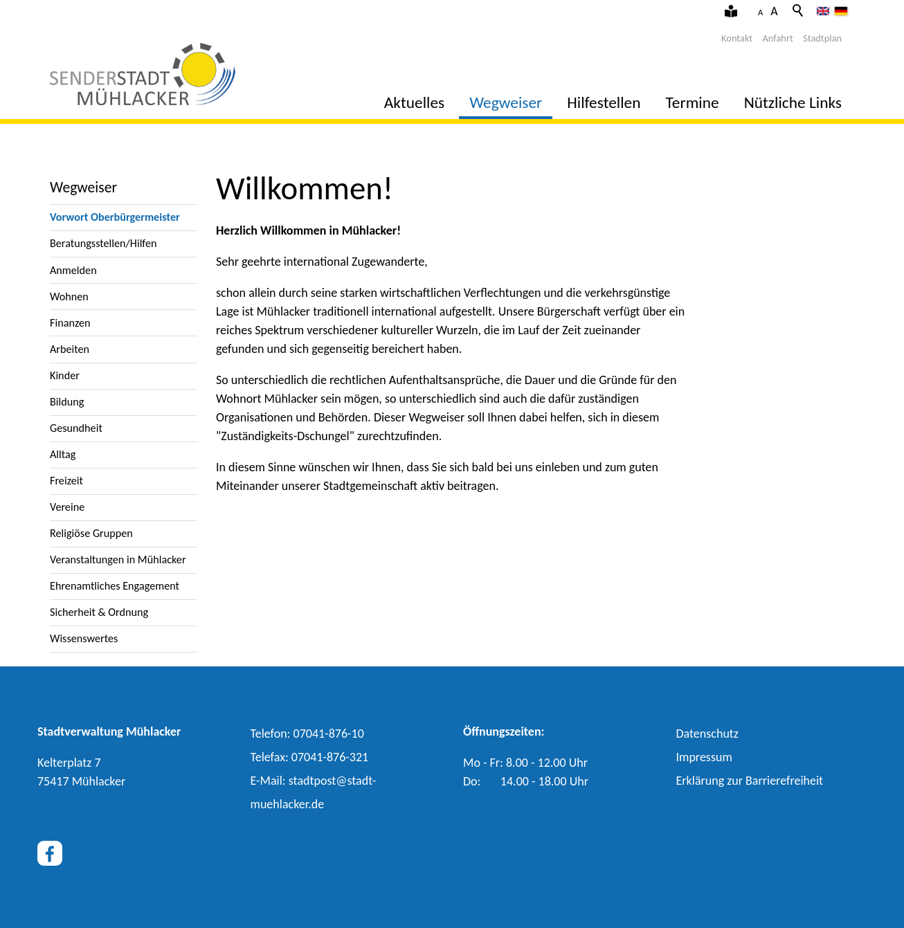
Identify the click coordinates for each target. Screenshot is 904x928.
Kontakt (736, 38)
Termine (692, 102)
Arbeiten (69, 349)
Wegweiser (505, 102)
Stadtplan (822, 38)
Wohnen (69, 296)
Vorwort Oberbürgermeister (115, 217)
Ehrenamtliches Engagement (114, 585)
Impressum (704, 757)
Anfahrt (778, 38)
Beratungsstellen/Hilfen (103, 243)
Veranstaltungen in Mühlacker (118, 559)
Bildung (67, 401)
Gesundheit (76, 428)
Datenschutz (707, 733)
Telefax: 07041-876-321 (310, 757)
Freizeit (66, 480)
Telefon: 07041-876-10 (307, 733)
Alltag (62, 454)
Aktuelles (414, 102)
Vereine (67, 506)
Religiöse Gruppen (91, 533)
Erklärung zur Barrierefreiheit (750, 780)
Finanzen (70, 322)
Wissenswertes (84, 638)
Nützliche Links (793, 102)
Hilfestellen (603, 102)
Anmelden (73, 270)
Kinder (65, 375)
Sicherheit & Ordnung (99, 612)
